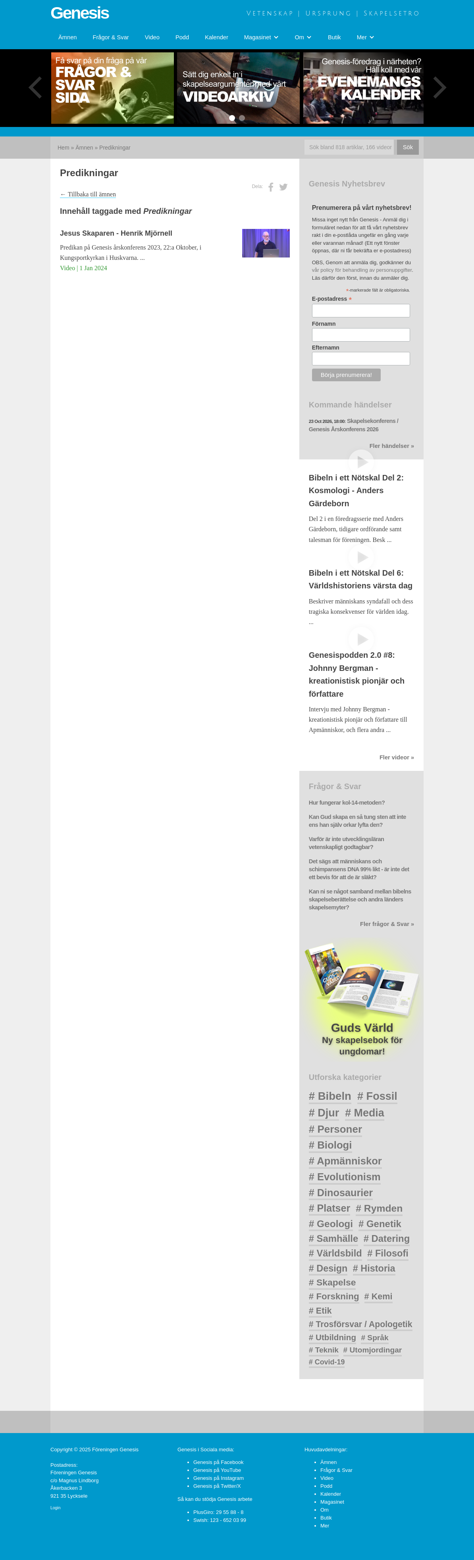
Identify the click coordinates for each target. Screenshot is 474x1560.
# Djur (324, 1113)
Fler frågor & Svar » (387, 924)
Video (152, 37)
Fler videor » (397, 757)
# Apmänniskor (345, 1160)
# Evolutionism (345, 1176)
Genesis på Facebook (218, 1462)
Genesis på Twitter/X (217, 1486)
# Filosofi (387, 1253)
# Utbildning (332, 1337)
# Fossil (377, 1096)
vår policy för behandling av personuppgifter (362, 270)
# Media (364, 1113)
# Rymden (379, 1208)
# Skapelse (332, 1282)
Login (55, 1508)
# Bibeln (330, 1096)
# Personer (335, 1129)
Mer (324, 1526)
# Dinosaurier (341, 1192)
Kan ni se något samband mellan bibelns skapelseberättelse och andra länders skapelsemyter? (360, 899)
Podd (182, 37)
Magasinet (332, 1502)
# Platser (329, 1208)
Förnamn (324, 324)
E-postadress (332, 299)
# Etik (320, 1311)
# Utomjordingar (372, 1350)
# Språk (374, 1337)
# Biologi (330, 1145)
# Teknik (324, 1350)
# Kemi (378, 1296)
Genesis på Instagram (218, 1478)
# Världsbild (335, 1253)
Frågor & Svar (110, 37)
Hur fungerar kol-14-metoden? (347, 802)
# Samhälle (333, 1238)
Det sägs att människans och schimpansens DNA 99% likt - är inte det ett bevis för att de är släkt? (359, 869)
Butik (334, 37)
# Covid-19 (327, 1362)
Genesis (79, 12)
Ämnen (67, 37)
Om (324, 1510)
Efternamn (325, 347)
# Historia (374, 1268)
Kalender (216, 37)
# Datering (387, 1238)
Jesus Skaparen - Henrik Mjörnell (116, 233)
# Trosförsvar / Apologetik (360, 1324)
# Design (328, 1268)
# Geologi (331, 1223)
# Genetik (379, 1223)
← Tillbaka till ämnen (88, 194)
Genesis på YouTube (217, 1470)
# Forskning (334, 1296)
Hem (63, 147)
